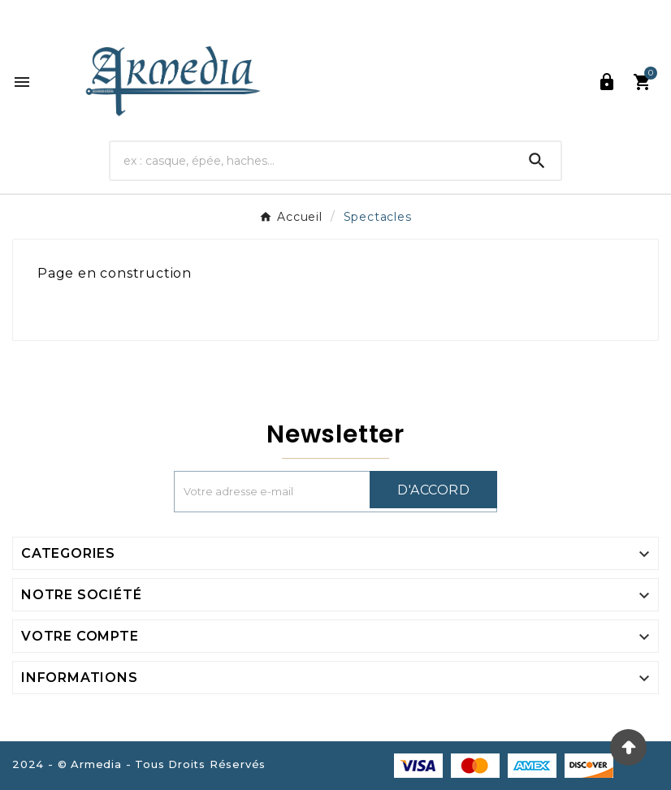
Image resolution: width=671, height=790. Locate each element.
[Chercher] (311, 160)
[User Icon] (607, 82)
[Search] (537, 160)
